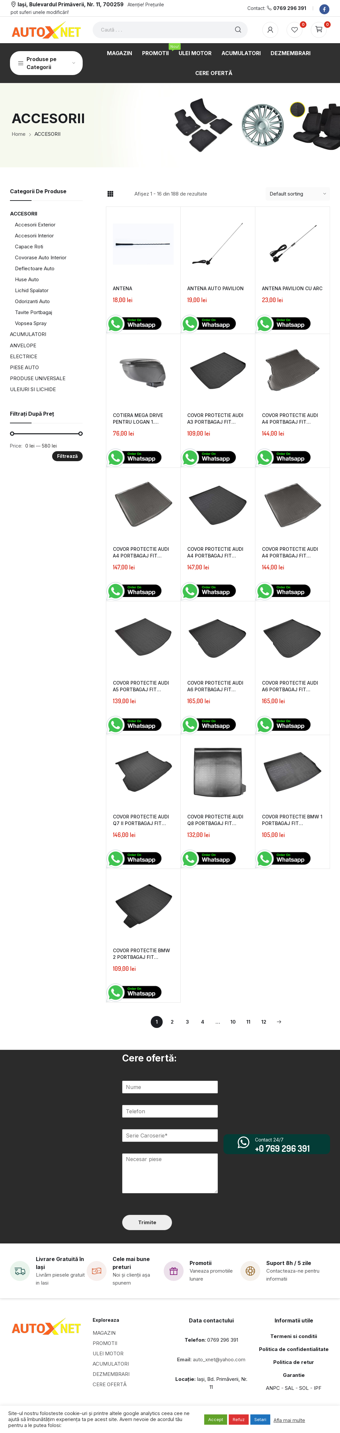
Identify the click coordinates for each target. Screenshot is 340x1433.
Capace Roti (29, 246)
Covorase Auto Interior (40, 257)
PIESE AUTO (24, 367)
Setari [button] (260, 1419)
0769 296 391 (289, 8)
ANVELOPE (23, 345)
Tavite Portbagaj (33, 312)
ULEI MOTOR (108, 1353)
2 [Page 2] (172, 1022)
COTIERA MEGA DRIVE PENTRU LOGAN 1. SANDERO (138, 421)
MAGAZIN (104, 1333)
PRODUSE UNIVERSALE (37, 378)
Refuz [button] (239, 1419)
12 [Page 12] (263, 1022)
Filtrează (67, 456)
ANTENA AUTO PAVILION (215, 288)
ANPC (273, 1388)
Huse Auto (27, 279)
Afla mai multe (289, 1420)
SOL (304, 1388)
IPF (317, 1388)
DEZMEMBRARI (111, 1374)
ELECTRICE (23, 356)
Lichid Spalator (31, 290)
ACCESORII (23, 214)
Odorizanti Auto (32, 301)
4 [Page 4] (202, 1022)
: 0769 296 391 (211, 1340)
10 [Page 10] (233, 1022)
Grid (110, 194)
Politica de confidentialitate (294, 1349)
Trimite (147, 1222)
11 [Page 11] (248, 1022)
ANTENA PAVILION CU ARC (292, 288)
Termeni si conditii (293, 1336)
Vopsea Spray (30, 323)
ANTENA (122, 288)
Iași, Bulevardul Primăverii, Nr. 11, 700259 (71, 4)
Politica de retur (293, 1362)
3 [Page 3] (187, 1022)
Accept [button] (215, 1419)
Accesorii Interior (34, 235)
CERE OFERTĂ (110, 1384)
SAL (289, 1388)
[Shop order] (298, 194)
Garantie (294, 1375)
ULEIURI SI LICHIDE (33, 389)
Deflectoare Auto (34, 268)
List (122, 194)
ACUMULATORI (28, 334)
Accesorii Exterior (35, 224)
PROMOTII (105, 1343)
